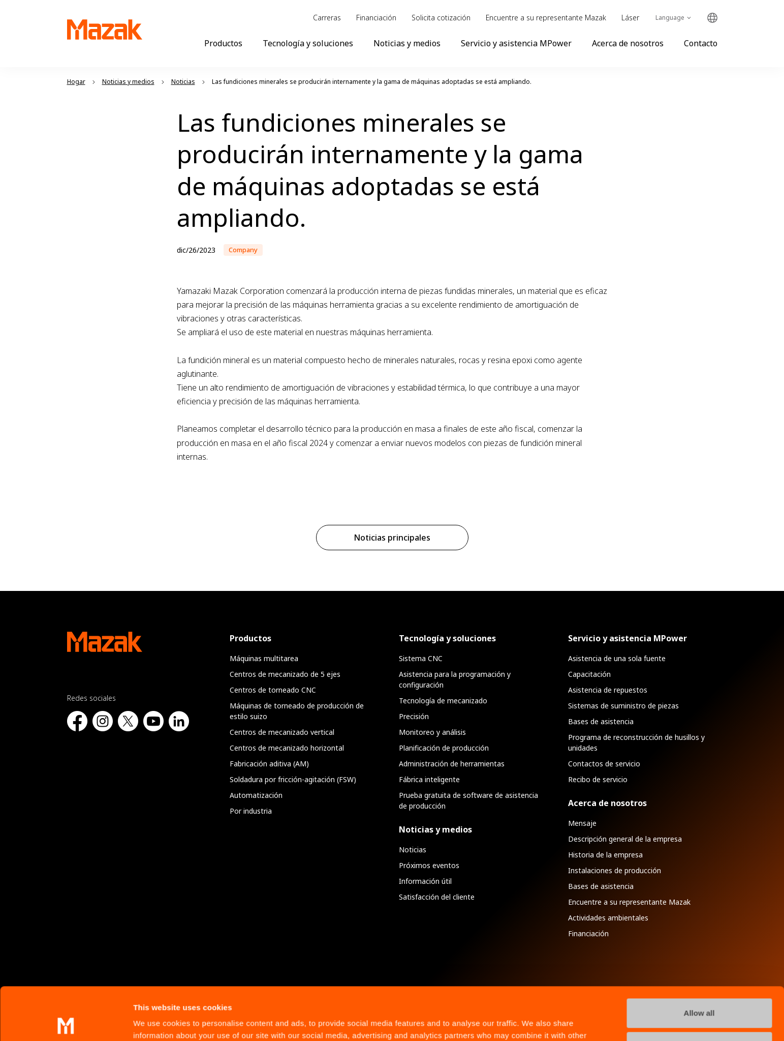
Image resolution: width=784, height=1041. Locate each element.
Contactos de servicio (604, 763)
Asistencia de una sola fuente (617, 658)
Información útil (425, 881)
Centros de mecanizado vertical (282, 732)
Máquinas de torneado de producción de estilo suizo (297, 711)
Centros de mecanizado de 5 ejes (285, 674)
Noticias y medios (407, 43)
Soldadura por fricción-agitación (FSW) (293, 779)
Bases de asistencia (601, 721)
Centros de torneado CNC (273, 690)
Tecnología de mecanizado (443, 700)
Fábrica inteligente (429, 779)
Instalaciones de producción (614, 870)
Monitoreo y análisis (432, 732)
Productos (223, 43)
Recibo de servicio (598, 779)
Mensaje (582, 823)
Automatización (256, 795)
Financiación (376, 17)
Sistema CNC (421, 658)
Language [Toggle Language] (669, 17)
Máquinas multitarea (264, 658)
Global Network (712, 18)
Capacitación (589, 674)
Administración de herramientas (452, 763)
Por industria (251, 811)
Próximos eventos (429, 865)
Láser (630, 17)
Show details (156, 1021)
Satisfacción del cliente (437, 897)
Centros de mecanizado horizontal (287, 748)
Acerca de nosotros (628, 43)
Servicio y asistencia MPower (516, 43)
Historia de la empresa (605, 854)
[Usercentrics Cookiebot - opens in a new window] (65, 1021)
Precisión (414, 716)
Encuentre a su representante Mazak (546, 17)
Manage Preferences (699, 991)
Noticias (412, 849)
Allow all (699, 958)
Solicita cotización (441, 17)
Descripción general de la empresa (625, 839)
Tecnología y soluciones (308, 43)
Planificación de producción (444, 748)
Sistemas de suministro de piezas (623, 705)
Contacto (700, 43)
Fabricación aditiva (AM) (269, 763)
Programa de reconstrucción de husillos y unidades (636, 742)
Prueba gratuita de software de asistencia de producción (468, 800)
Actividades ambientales (608, 918)
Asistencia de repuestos (607, 690)
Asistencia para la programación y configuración (455, 679)
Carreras (327, 17)
